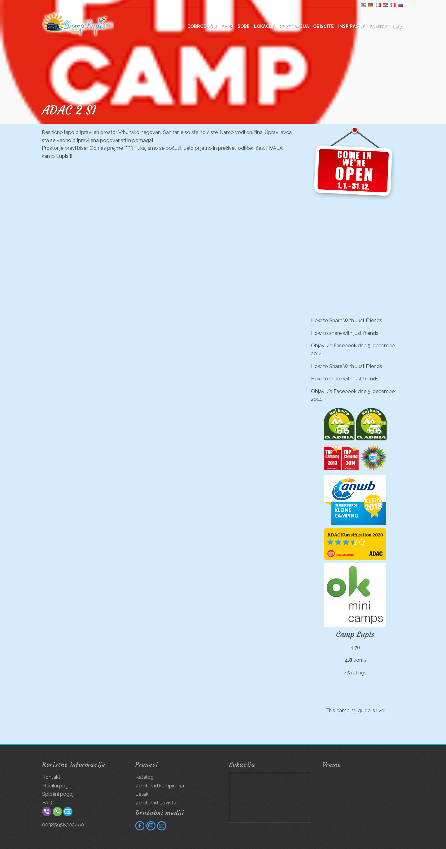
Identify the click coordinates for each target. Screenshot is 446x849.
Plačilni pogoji (57, 786)
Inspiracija (351, 26)
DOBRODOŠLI (202, 26)
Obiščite (323, 26)
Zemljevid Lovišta (155, 803)
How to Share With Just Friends (346, 320)
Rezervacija (294, 26)
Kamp (227, 26)
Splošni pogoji (58, 794)
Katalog (144, 777)
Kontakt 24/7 (385, 26)
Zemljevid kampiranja (159, 786)
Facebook (345, 346)
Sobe (244, 26)
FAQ (47, 803)
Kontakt (51, 777)
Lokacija (264, 26)
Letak (141, 794)
